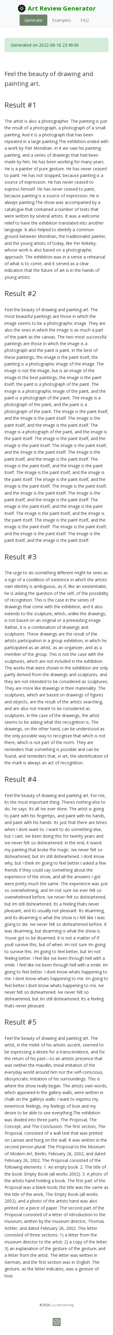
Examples (61, 20)
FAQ (84, 20)
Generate (33, 20)
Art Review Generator (56, 8)
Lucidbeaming (62, 1305)
